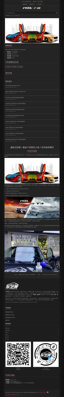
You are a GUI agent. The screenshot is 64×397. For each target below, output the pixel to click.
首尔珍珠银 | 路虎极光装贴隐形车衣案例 (14, 115)
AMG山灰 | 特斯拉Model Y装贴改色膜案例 (15, 121)
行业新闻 (14, 66)
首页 (12, 15)
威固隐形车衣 (32, 4)
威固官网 (7, 320)
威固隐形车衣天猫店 (9, 314)
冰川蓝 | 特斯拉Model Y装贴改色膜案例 (14, 133)
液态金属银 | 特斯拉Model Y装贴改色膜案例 (15, 139)
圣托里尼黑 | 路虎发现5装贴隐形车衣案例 (14, 109)
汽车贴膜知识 (17, 15)
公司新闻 (8, 66)
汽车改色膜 (39, 4)
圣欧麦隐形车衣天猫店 (10, 317)
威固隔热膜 (25, 4)
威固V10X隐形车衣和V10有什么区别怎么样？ (15, 91)
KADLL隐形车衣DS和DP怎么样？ (13, 85)
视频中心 (7, 334)
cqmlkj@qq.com (28, 1)
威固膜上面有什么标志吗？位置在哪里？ (27, 274)
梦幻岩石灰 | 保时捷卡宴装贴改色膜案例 (14, 97)
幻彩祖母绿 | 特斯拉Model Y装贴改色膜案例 (15, 103)
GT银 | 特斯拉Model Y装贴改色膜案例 (14, 127)
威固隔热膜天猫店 (9, 312)
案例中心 (7, 332)
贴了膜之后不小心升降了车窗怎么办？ (50, 274)
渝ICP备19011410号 (41, 392)
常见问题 (20, 66)
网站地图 (7, 337)
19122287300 (40, 1)
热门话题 (7, 339)
